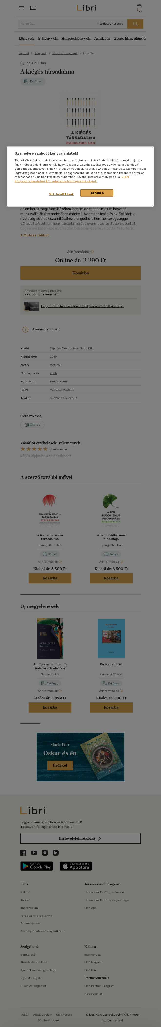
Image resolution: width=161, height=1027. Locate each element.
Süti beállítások (61, 194)
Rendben (97, 193)
